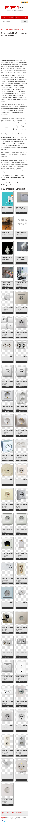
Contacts (4, 813)
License (18, 17)
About (3, 17)
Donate (11, 17)
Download (7, 212)
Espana (12, 1)
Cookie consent (19, 812)
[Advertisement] (14, 48)
